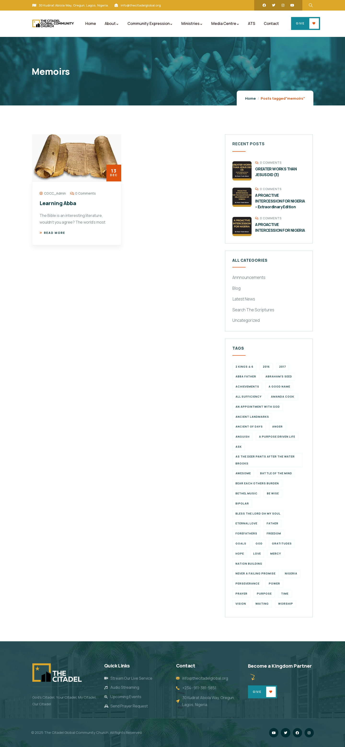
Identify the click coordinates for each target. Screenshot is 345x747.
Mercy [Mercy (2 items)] (275, 553)
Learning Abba (58, 203)
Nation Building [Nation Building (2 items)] (249, 563)
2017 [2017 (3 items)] (282, 366)
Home (250, 98)
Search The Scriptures (253, 310)
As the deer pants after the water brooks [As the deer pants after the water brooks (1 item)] (265, 460)
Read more (52, 233)
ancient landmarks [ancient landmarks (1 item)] (252, 416)
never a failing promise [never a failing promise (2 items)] (256, 573)
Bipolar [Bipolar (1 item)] (242, 503)
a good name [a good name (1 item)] (279, 386)
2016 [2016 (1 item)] (266, 366)
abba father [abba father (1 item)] (246, 376)
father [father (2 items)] (272, 523)
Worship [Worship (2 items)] (285, 603)
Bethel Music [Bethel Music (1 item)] (247, 493)
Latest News (243, 299)
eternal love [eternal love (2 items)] (246, 523)
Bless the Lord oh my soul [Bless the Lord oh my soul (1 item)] (258, 513)
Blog (236, 288)
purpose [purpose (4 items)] (264, 593)
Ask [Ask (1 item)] (239, 446)
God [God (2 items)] (259, 543)
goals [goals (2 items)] (241, 543)
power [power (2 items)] (274, 583)
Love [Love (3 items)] (257, 553)
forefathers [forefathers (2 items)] (246, 533)
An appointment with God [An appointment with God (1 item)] (258, 406)
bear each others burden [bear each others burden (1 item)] (257, 483)
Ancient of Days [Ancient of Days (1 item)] (249, 426)
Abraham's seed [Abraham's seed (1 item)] (278, 376)
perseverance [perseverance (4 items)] (247, 583)
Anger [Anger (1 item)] (277, 426)
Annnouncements (248, 277)
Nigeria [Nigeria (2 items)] (291, 573)
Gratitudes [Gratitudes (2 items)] (282, 543)
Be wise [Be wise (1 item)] (273, 493)
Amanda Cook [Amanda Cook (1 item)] (282, 396)
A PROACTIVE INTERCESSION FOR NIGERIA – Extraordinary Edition (280, 201)
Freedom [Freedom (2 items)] (274, 533)
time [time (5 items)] (284, 593)
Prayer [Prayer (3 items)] (241, 593)
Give (300, 23)
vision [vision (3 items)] (241, 603)
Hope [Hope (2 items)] (240, 553)
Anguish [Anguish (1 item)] (243, 436)
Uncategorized (246, 320)
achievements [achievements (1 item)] (247, 386)
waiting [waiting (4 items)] (262, 603)
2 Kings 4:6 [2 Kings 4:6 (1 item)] (244, 366)
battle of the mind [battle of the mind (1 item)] (276, 473)
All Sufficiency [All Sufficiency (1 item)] (249, 396)
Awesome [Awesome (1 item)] (243, 473)
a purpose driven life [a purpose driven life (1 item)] (277, 436)
